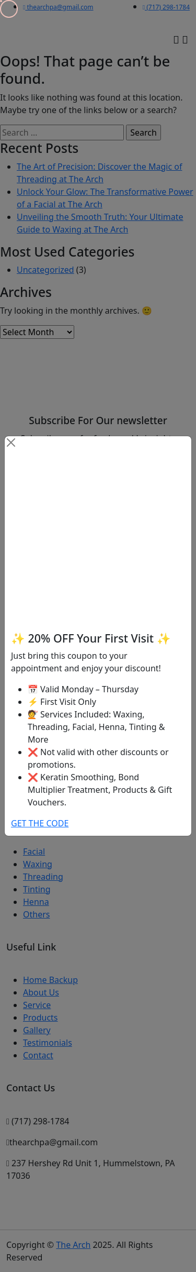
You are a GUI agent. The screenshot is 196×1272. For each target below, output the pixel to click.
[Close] (11, 442)
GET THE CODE (39, 823)
